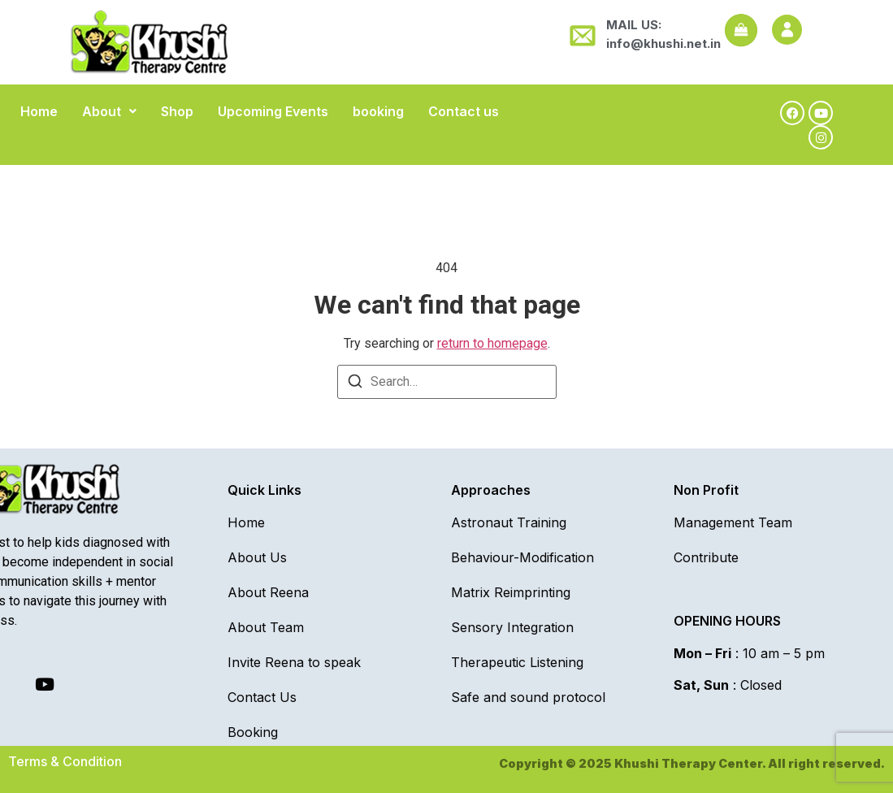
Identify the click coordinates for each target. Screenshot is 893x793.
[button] (109, 111)
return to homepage (492, 343)
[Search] (355, 383)
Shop (177, 111)
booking (378, 111)
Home (39, 111)
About (109, 111)
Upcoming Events (273, 111)
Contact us (463, 111)
